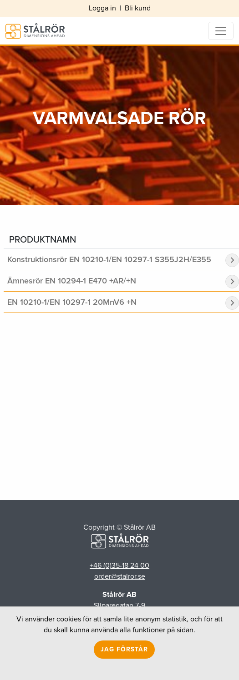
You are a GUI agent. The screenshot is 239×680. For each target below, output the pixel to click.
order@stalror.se (119, 576)
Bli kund (138, 8)
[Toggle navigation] (221, 31)
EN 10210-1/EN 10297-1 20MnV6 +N (72, 302)
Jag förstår (124, 649)
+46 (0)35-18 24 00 (119, 565)
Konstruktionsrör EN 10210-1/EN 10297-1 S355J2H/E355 (109, 259)
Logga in (102, 8)
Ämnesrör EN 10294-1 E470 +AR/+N (71, 281)
